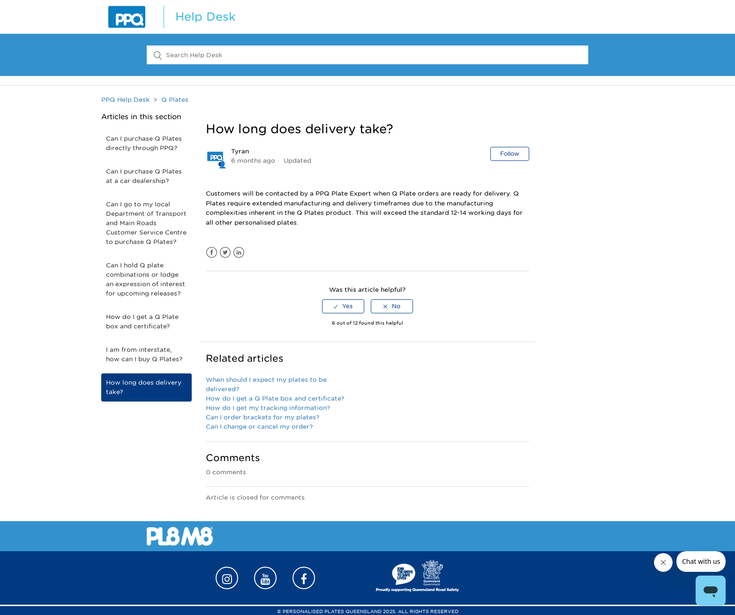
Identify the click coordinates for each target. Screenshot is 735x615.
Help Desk (205, 16)
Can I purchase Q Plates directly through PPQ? (144, 143)
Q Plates (174, 99)
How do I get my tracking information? (268, 407)
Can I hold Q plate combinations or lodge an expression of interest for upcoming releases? (145, 279)
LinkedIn (239, 252)
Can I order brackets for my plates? (262, 417)
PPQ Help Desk (125, 99)
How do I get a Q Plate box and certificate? (142, 321)
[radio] (343, 306)
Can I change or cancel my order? (259, 426)
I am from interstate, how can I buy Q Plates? (144, 354)
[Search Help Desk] (368, 55)
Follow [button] (509, 153)
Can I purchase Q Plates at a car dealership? (144, 176)
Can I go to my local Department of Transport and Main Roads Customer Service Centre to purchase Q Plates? (146, 223)
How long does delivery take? (143, 387)
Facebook (212, 252)
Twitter (225, 252)
